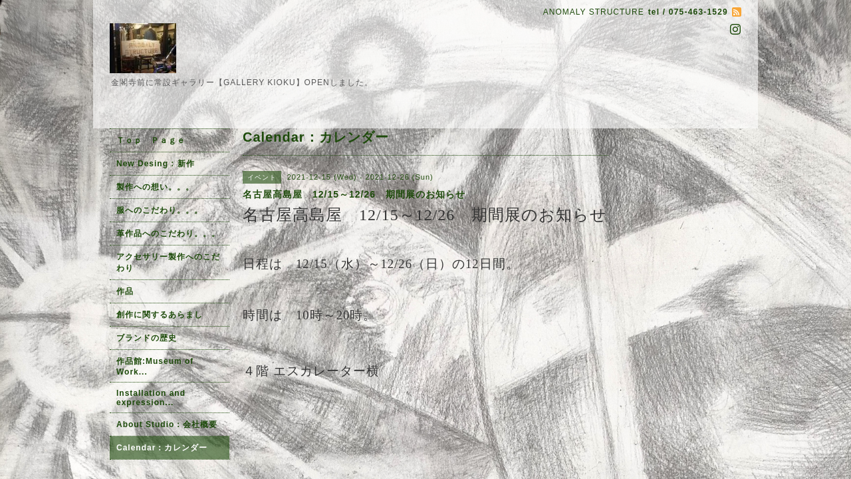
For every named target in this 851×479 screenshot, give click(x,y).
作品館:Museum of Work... (154, 367)
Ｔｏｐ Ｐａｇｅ (150, 140)
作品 (125, 291)
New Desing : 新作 (155, 163)
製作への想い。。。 (155, 187)
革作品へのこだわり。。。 (168, 233)
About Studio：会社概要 (166, 424)
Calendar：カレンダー (161, 447)
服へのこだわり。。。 (159, 210)
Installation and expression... (150, 398)
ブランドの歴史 (146, 338)
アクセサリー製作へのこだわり (168, 262)
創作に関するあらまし (159, 314)
